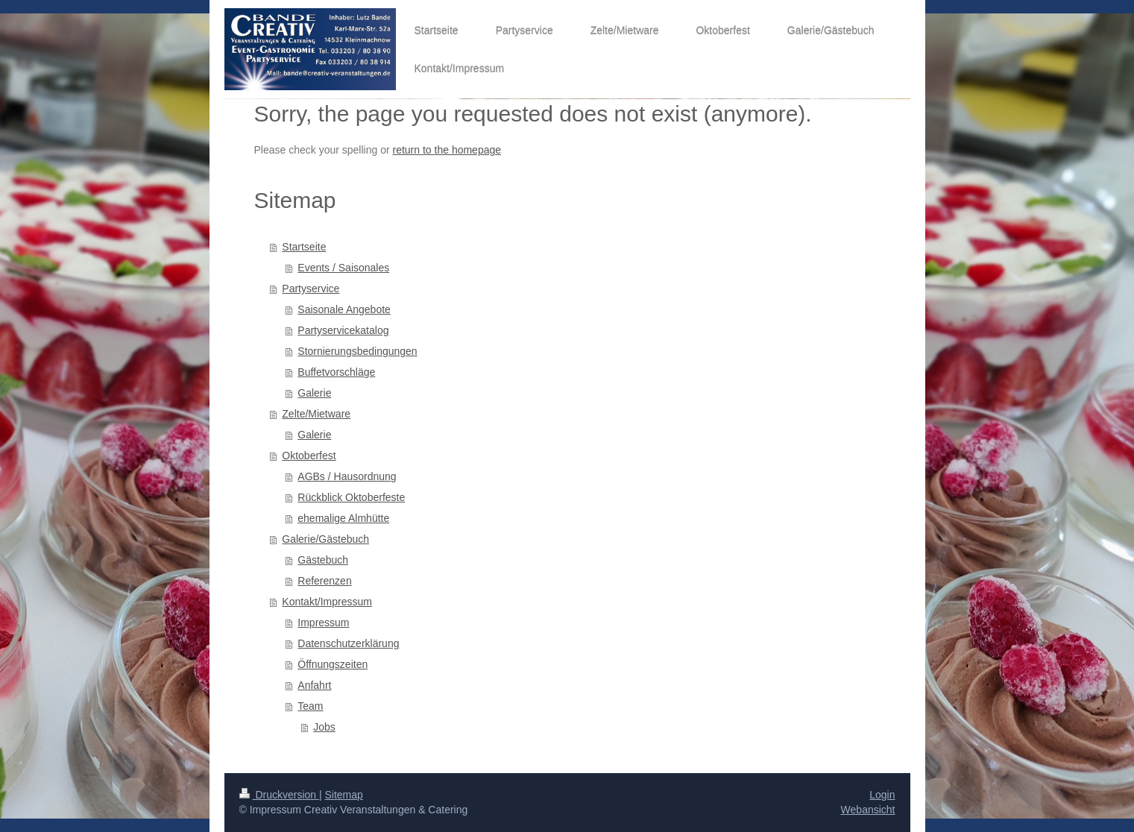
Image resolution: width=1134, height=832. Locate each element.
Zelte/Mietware (316, 414)
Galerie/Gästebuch (325, 539)
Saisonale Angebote (344, 309)
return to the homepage (447, 150)
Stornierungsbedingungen (357, 351)
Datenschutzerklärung (348, 643)
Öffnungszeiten (332, 664)
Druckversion (279, 795)
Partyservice (310, 288)
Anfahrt (314, 685)
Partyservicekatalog (342, 330)
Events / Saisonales (343, 268)
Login (882, 795)
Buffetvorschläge (336, 372)
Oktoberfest (309, 455)
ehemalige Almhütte (343, 518)
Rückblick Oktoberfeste (351, 497)
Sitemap (344, 795)
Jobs (324, 727)
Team (310, 706)
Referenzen (324, 581)
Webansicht (868, 810)
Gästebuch (322, 560)
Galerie (314, 393)
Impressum (323, 622)
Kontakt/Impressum (327, 602)
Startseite (304, 247)
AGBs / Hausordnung (346, 476)
